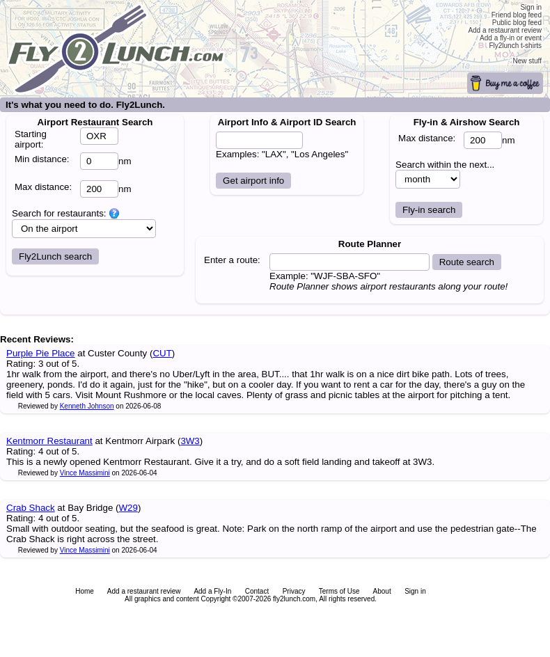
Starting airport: (31, 139)
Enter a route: (232, 260)
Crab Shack (30, 507)
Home (84, 591)
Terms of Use (339, 591)
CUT (161, 353)
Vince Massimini (85, 473)
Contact (257, 591)
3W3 (189, 441)
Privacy (294, 591)
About (382, 591)
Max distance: (43, 187)
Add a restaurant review (144, 591)
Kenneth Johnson (87, 406)
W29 (128, 507)
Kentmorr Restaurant (49, 441)
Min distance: (42, 159)
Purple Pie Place (40, 353)
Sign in (415, 591)
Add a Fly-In (212, 591)
